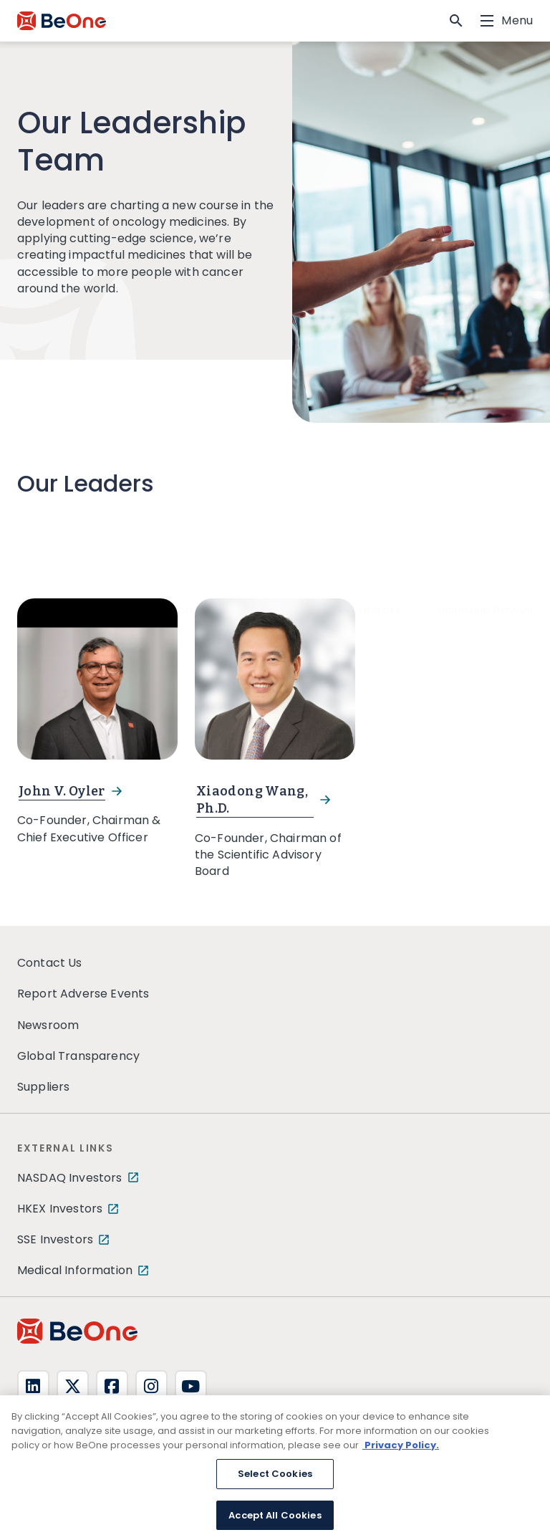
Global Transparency (78, 1056)
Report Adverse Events (83, 993)
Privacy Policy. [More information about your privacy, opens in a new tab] (400, 1452)
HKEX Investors (59, 1208)
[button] (456, 20)
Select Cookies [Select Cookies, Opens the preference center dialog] (275, 1481)
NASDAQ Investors (69, 1178)
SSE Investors (55, 1239)
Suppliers (43, 1087)
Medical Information (74, 1270)
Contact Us (49, 963)
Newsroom (48, 1025)
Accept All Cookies (274, 1522)
